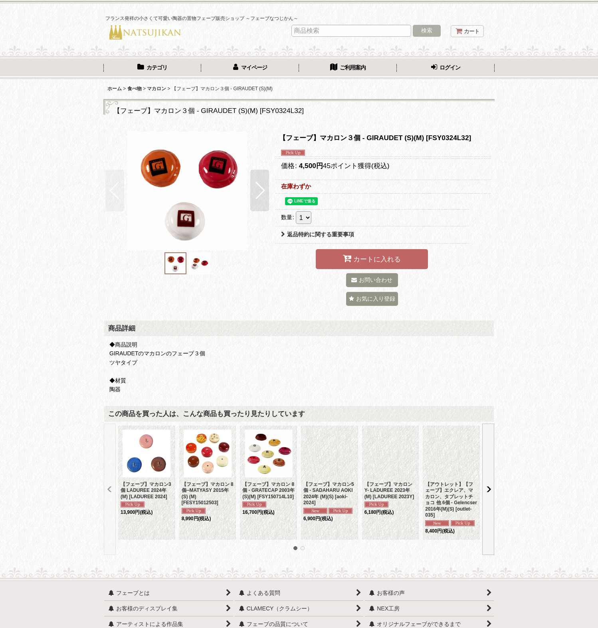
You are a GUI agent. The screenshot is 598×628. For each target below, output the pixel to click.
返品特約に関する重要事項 (317, 234)
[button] (114, 190)
